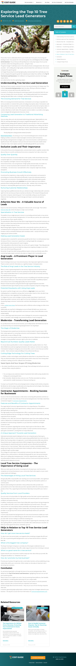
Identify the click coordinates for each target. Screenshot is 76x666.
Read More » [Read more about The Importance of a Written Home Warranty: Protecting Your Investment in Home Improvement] (6, 640)
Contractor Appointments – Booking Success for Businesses (66, 49)
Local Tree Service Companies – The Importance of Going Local (66, 51)
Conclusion (59, 56)
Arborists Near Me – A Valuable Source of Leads (66, 41)
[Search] (74, 26)
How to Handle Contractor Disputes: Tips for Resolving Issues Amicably (37, 625)
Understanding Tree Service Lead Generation (66, 36)
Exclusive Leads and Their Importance (65, 39)
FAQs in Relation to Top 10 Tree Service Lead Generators (66, 54)
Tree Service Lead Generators (35, 20)
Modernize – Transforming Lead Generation (66, 46)
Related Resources (61, 59)
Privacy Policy (32, 662)
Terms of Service (39, 662)
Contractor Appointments (20, 401)
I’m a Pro (45, 662)
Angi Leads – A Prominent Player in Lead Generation (66, 44)
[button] (74, 32)
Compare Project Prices (62, 61)
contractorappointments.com (39, 591)
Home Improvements (19, 20)
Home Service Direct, (6, 136)
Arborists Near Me (5, 210)
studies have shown (9, 305)
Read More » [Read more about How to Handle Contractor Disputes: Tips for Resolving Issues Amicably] (31, 640)
